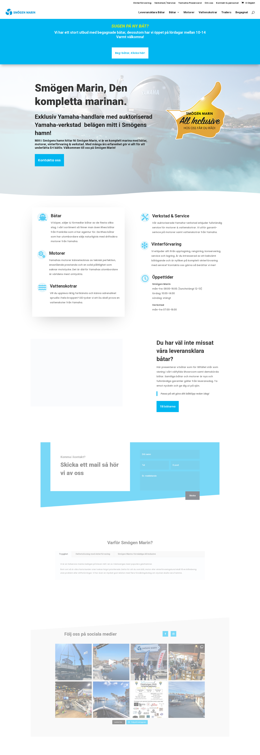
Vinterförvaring (142, 3)
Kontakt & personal (227, 3)
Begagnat (241, 12)
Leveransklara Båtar (151, 12)
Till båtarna (167, 406)
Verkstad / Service (164, 3)
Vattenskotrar (208, 12)
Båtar (172, 12)
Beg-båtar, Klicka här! (130, 53)
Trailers (226, 12)
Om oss (209, 3)
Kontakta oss (49, 160)
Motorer (189, 12)
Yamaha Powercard (190, 3)
